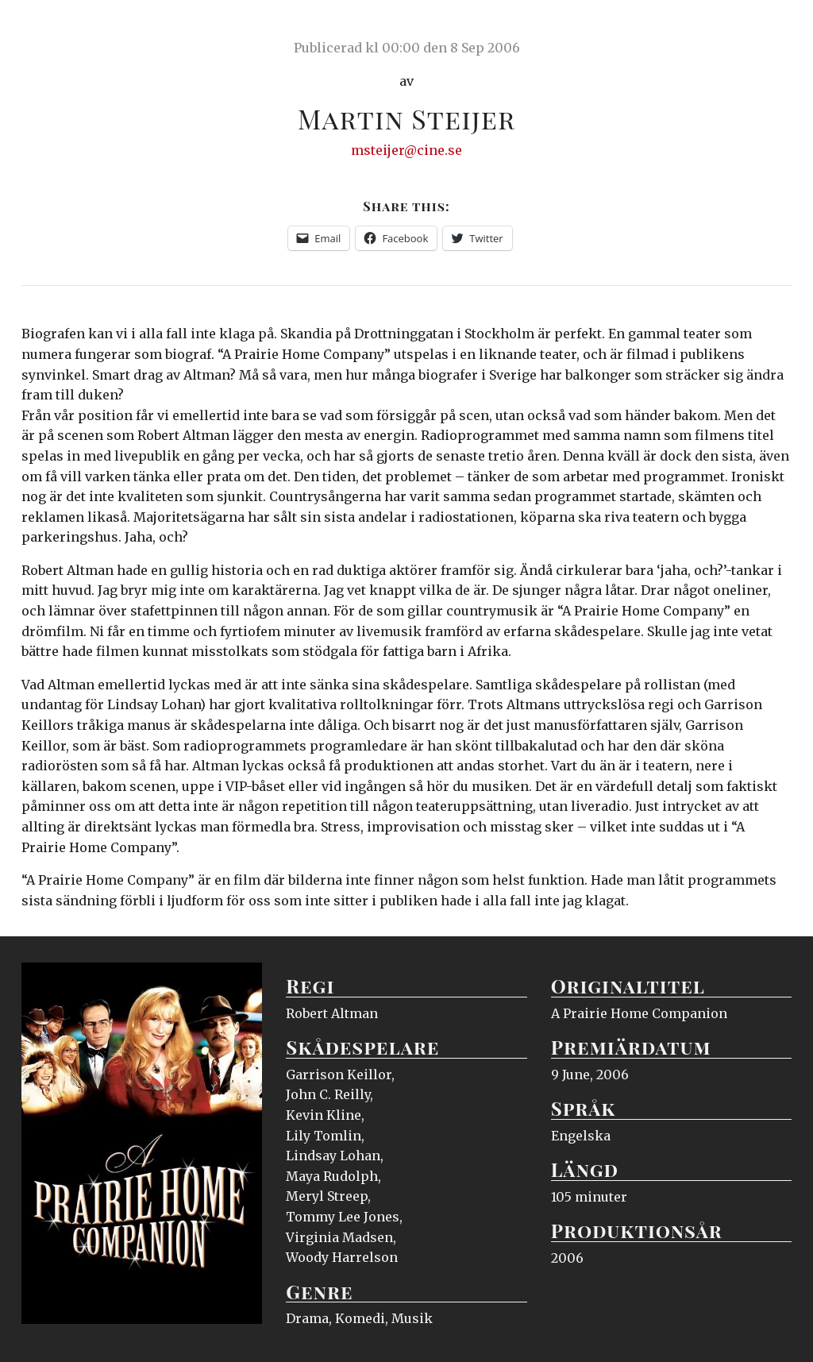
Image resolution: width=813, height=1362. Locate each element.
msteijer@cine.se (406, 150)
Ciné (59, 27)
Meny (771, 28)
